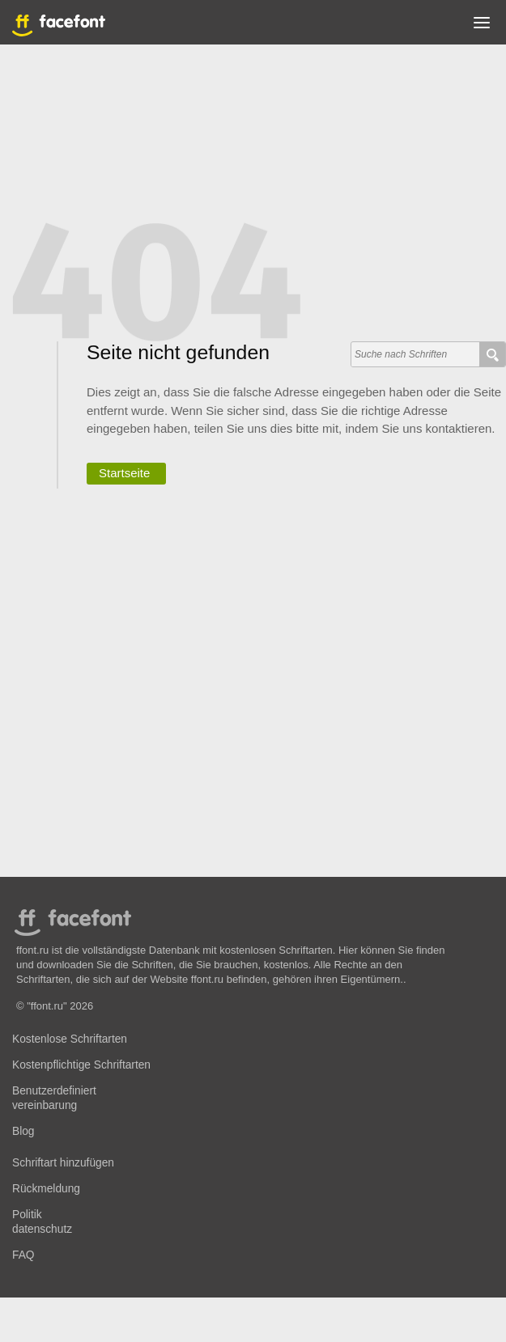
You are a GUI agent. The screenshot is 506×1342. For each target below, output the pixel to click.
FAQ (23, 1255)
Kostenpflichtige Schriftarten (81, 1065)
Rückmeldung (46, 1189)
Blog (23, 1131)
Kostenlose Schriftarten (69, 1039)
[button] (482, 26)
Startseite (124, 473)
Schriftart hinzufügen (63, 1163)
